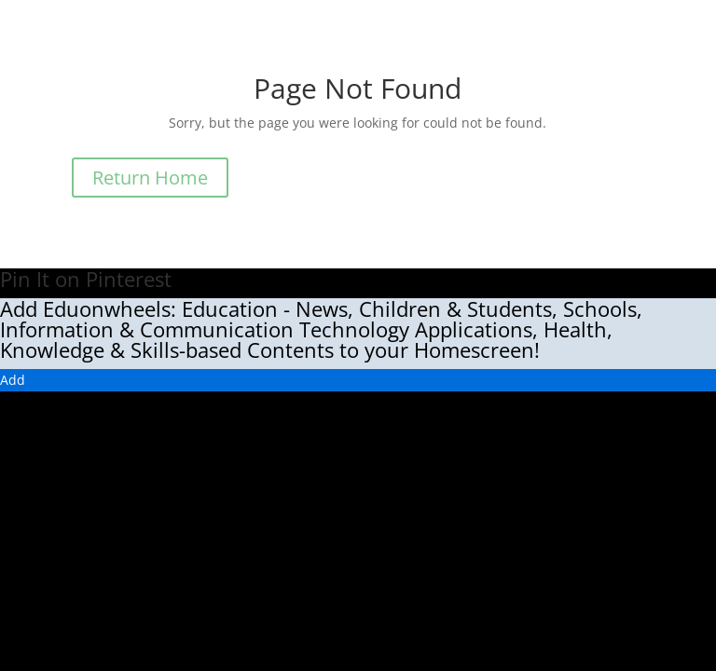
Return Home (150, 177)
